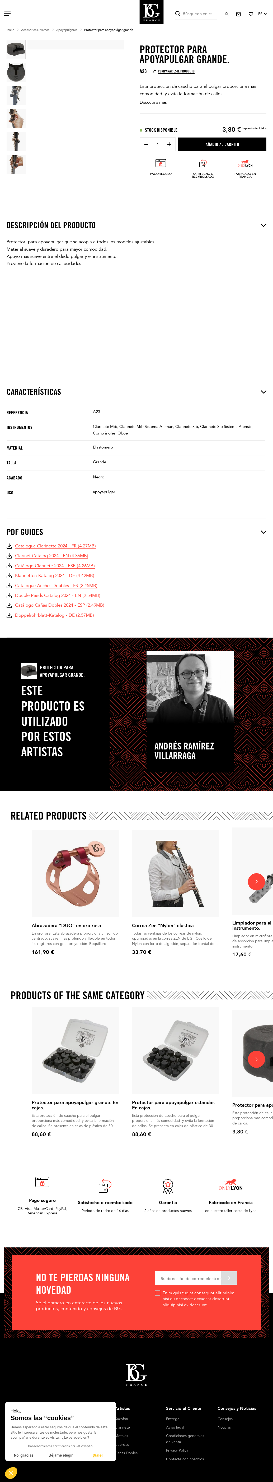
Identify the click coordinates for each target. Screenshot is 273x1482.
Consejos (225, 1418)
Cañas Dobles (126, 1453)
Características (136, 392)
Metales (121, 1435)
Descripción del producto (136, 225)
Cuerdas (122, 1444)
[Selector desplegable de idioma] (262, 14)
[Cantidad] (157, 145)
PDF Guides (136, 532)
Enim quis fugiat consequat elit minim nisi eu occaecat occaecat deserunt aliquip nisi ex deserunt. (198, 1299)
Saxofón (121, 1418)
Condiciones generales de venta (185, 1438)
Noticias (224, 1427)
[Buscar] (196, 14)
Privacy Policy (177, 1450)
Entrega (172, 1418)
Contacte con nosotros (185, 1459)
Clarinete (122, 1427)
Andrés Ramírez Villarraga (184, 750)
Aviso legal (175, 1427)
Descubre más (153, 102)
